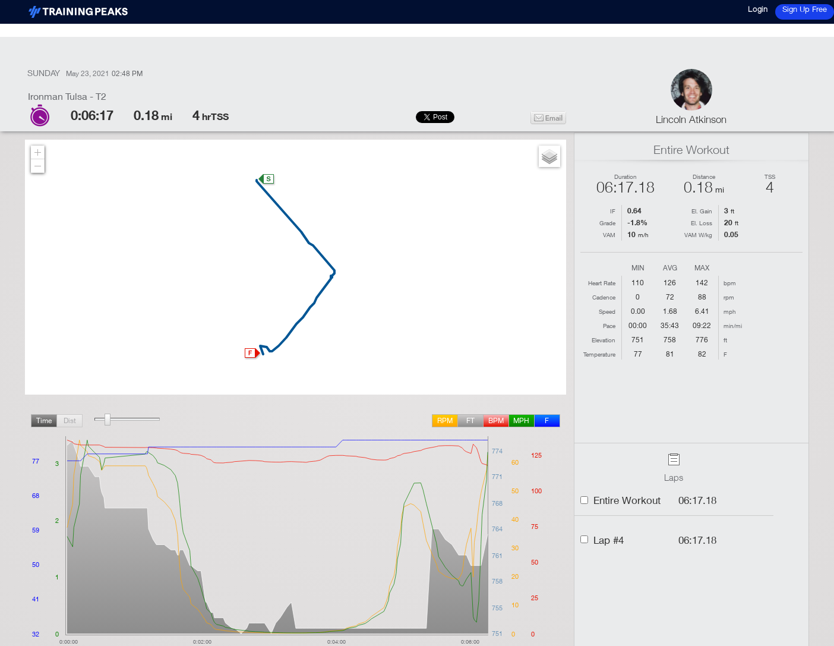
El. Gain (701, 211)
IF (612, 211)
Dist (70, 420)
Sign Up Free (804, 9)
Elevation (603, 340)
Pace (609, 325)
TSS (769, 176)
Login (758, 9)
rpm (445, 420)
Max (701, 268)
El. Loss (701, 222)
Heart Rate (601, 282)
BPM (496, 420)
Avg (670, 268)
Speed (607, 311)
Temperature (599, 354)
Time (44, 420)
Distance (704, 176)
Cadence (603, 297)
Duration (625, 176)
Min (638, 268)
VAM (609, 234)
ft (470, 420)
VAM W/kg (698, 234)
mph (521, 420)
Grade (607, 222)
